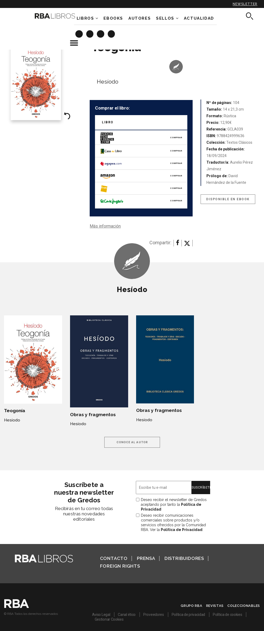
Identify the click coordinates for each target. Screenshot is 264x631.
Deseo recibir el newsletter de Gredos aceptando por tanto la (174, 504)
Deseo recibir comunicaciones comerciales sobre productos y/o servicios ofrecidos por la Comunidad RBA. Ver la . (173, 522)
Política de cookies (227, 614)
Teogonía (14, 410)
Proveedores (153, 614)
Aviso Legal (101, 614)
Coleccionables (243, 606)
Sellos (165, 18)
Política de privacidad (188, 614)
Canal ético (127, 614)
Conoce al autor (132, 442)
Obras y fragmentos (93, 414)
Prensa (146, 558)
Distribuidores (184, 558)
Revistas (215, 606)
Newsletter (245, 4)
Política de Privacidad (181, 530)
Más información (105, 226)
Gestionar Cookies (109, 619)
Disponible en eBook (228, 199)
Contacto (114, 558)
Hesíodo (107, 81)
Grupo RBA (191, 606)
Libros (85, 18)
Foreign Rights (120, 566)
